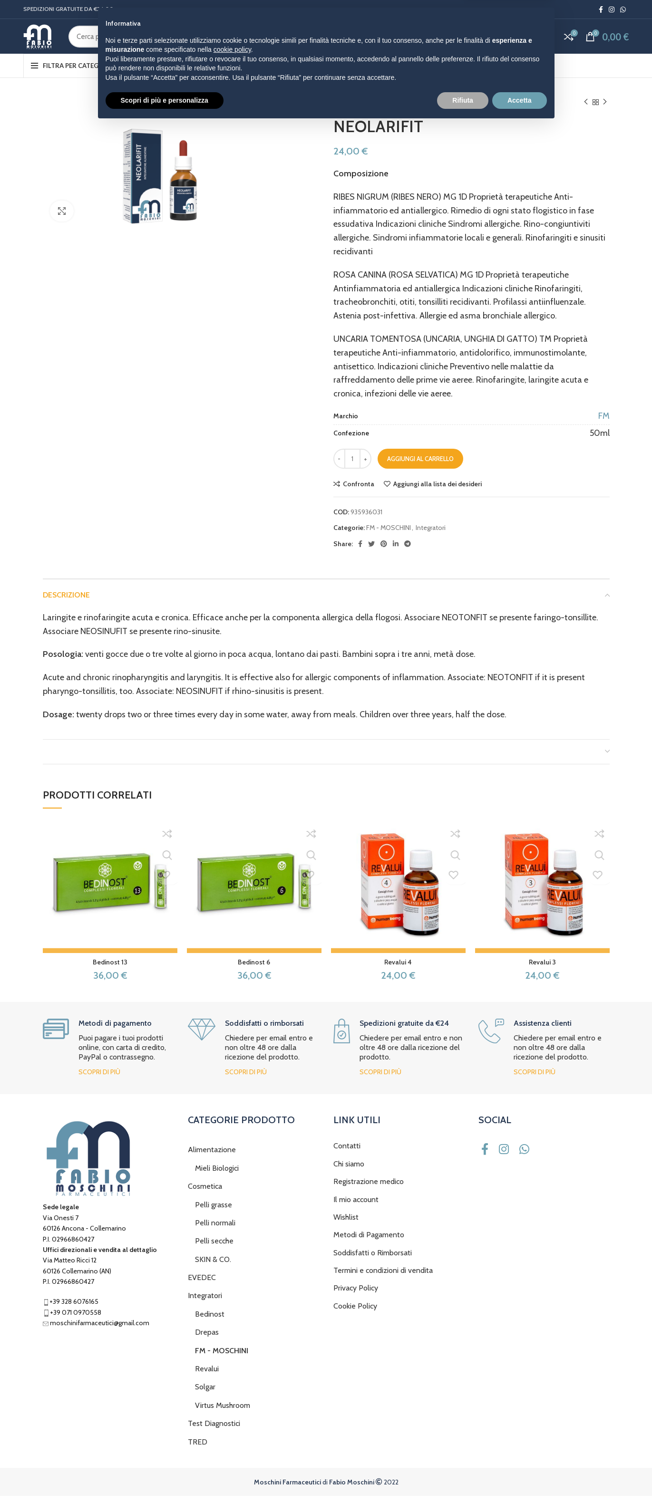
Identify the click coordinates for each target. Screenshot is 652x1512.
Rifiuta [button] (462, 1486)
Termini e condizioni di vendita (383, 1286)
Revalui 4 (398, 978)
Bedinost (209, 1330)
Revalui (207, 1385)
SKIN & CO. (213, 1275)
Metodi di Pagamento (368, 1251)
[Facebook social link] (601, 10)
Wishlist (346, 1233)
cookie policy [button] (232, 1435)
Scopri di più (99, 1088)
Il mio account (356, 1215)
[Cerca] (266, 46)
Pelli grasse (213, 1220)
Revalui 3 (542, 978)
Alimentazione (212, 1166)
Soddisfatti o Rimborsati (372, 1268)
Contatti (346, 1162)
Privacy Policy (355, 1304)
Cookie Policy (355, 1322)
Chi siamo (348, 1180)
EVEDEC (202, 1294)
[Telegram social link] (407, 560)
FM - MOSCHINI (419, 118)
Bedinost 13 (110, 978)
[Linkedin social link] (395, 560)
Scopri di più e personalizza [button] (164, 1486)
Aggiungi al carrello (420, 475)
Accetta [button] (519, 1486)
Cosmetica (205, 1202)
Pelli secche (214, 1257)
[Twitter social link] (371, 560)
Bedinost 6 (254, 978)
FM (604, 432)
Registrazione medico (368, 1198)
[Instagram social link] (611, 10)
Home (342, 118)
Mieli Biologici (217, 1184)
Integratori (374, 118)
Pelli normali (215, 1239)
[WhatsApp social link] (623, 10)
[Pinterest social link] (384, 560)
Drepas (207, 1348)
